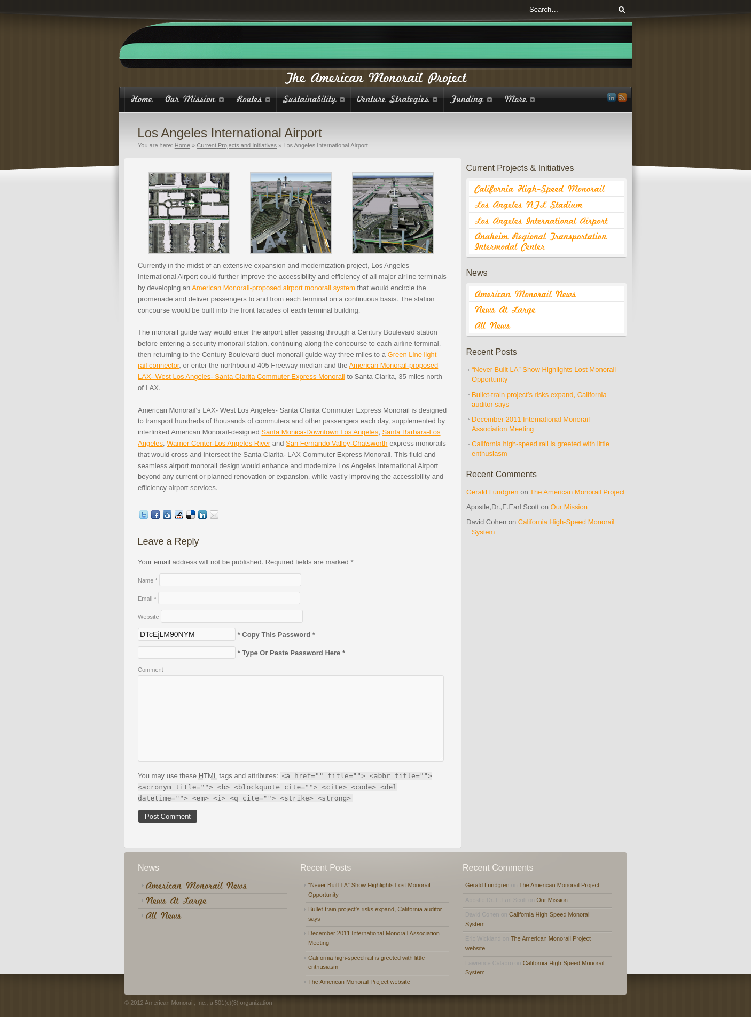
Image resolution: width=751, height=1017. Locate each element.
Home (182, 145)
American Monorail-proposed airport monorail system (273, 288)
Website (148, 617)
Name (148, 580)
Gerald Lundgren (492, 492)
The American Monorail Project (577, 492)
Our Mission (569, 507)
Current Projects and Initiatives (237, 145)
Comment (150, 669)
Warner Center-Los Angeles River (218, 443)
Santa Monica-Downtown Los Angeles (319, 432)
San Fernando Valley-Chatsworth (337, 443)
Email (147, 598)
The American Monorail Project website (359, 982)
